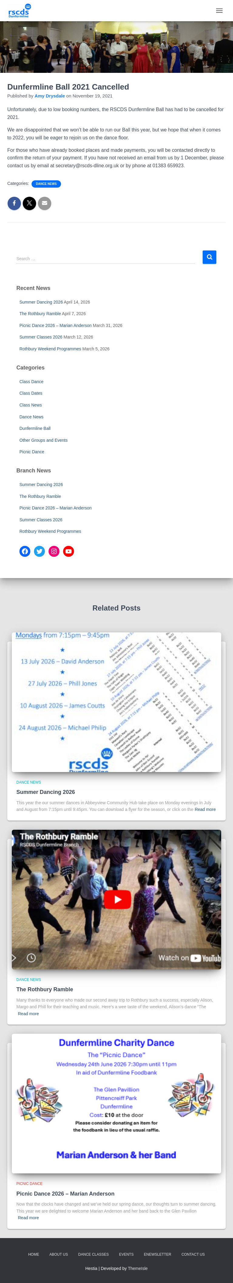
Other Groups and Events (43, 440)
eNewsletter (157, 1254)
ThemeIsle (138, 1268)
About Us (58, 1254)
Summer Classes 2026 (40, 337)
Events (126, 1254)
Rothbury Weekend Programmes (50, 348)
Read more (205, 809)
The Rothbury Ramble (40, 313)
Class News (30, 405)
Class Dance (31, 381)
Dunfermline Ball (35, 428)
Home (33, 1254)
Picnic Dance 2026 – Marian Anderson (55, 325)
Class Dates (30, 393)
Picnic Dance (31, 451)
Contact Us (193, 1254)
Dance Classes (93, 1254)
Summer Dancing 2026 (41, 302)
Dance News (46, 183)
